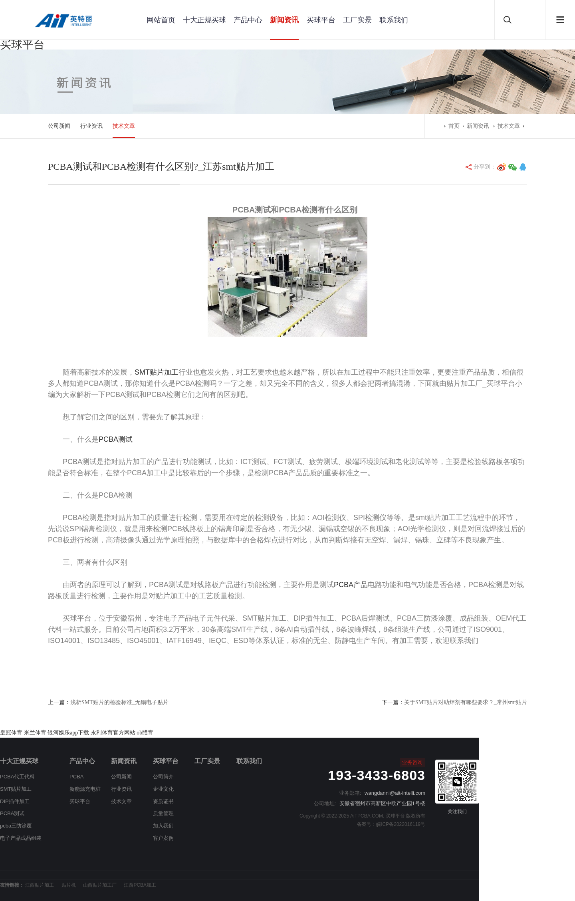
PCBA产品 (351, 585)
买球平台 (22, 44)
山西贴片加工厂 (100, 885)
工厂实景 (357, 20)
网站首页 (161, 20)
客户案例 (163, 838)
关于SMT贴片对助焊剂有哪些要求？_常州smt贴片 (465, 702)
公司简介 (163, 777)
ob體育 (145, 733)
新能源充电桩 (85, 789)
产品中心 (248, 20)
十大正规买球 (204, 20)
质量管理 (163, 813)
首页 (454, 126)
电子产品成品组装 (21, 838)
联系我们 (393, 20)
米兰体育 (35, 733)
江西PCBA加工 (140, 885)
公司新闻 (59, 126)
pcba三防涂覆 (16, 826)
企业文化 (163, 789)
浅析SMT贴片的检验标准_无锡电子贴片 (119, 702)
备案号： (366, 824)
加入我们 (163, 826)
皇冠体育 (11, 733)
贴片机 (68, 885)
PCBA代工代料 (17, 777)
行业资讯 (91, 126)
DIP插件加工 (15, 801)
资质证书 (163, 801)
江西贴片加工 (39, 885)
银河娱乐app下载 (68, 733)
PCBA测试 (116, 439)
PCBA (76, 777)
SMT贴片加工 (156, 372)
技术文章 (124, 126)
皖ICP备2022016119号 (400, 824)
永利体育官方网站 (113, 733)
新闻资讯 (284, 20)
